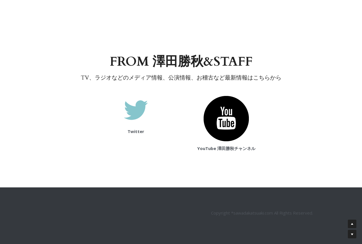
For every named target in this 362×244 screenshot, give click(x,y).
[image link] (136, 109)
